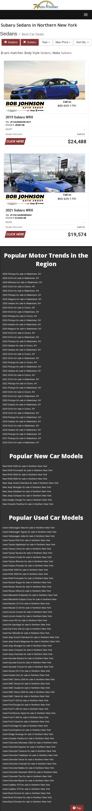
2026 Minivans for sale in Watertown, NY (22, 282)
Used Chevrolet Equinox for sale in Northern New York (29, 747)
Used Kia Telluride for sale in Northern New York (26, 633)
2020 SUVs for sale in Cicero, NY (19, 392)
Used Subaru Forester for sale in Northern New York (28, 565)
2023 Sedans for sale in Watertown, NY (22, 350)
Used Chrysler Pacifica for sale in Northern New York (28, 738)
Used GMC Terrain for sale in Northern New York (26, 683)
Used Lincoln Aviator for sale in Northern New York (27, 616)
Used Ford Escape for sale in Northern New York (26, 704)
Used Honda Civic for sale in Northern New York (26, 675)
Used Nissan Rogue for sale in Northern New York (27, 582)
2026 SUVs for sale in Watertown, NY (21, 278)
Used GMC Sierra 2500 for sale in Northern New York (29, 692)
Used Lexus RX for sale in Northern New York (25, 620)
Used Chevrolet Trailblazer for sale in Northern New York (30, 755)
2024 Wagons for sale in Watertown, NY (22, 328)
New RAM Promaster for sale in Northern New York (27, 470)
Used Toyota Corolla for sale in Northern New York (27, 557)
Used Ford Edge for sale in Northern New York (25, 726)
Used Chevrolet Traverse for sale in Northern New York (29, 751)
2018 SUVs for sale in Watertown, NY (21, 425)
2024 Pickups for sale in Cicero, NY (20, 316)
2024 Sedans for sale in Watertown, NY (22, 324)
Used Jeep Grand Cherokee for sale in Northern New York (31, 637)
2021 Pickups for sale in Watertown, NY (22, 387)
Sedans (10, 42)
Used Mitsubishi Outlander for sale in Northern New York (30, 595)
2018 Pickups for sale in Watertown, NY (22, 434)
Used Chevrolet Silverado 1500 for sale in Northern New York (30, 743)
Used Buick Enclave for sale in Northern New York (27, 801)
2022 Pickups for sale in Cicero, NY (20, 362)
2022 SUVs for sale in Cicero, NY (19, 354)
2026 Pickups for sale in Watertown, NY (22, 274)
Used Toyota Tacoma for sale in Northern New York (27, 553)
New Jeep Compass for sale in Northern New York (27, 495)
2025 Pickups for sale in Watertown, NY (22, 295)
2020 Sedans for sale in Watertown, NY (22, 404)
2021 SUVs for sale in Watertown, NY (21, 379)
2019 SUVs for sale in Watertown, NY (21, 413)
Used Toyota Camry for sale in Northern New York (27, 548)
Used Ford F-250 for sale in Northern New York (25, 709)
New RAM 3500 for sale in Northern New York (25, 478)
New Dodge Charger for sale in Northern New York (27, 500)
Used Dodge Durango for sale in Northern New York (28, 734)
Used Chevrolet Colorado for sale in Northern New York (29, 763)
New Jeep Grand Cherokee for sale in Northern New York (30, 483)
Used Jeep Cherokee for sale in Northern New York (27, 654)
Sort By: (82, 42)
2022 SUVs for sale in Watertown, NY (21, 358)
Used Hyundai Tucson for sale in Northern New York (28, 666)
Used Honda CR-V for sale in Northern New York (26, 671)
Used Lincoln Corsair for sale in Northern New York (27, 612)
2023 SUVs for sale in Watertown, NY (21, 337)
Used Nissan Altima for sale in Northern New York (27, 591)
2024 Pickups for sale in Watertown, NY (22, 320)
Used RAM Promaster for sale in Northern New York (28, 578)
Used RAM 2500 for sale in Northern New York (25, 574)
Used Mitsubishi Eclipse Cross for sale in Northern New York (29, 600)
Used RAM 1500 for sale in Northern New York (25, 570)
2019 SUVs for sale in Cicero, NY (19, 409)
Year (46, 42)
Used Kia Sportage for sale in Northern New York (26, 624)
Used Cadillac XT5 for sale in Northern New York (26, 785)
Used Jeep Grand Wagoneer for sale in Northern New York (31, 641)
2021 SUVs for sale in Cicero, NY (19, 375)
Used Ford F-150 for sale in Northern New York (25, 700)
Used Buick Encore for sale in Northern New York (26, 793)
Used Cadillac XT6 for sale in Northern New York (26, 789)
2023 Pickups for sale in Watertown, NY (22, 341)
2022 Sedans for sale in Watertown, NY (22, 371)
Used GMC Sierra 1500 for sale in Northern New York (29, 679)
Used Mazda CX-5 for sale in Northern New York (26, 603)
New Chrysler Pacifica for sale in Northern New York (28, 504)
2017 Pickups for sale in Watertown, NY (22, 438)
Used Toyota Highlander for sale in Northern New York (29, 544)
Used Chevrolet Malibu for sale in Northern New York (28, 768)
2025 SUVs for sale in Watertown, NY (21, 290)
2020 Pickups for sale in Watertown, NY (22, 400)
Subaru (29, 42)
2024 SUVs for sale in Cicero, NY (19, 307)
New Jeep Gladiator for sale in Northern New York (27, 491)
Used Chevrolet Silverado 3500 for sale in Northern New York (30, 773)
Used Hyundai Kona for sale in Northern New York (27, 662)
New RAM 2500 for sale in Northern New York (25, 474)
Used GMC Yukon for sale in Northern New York (26, 696)
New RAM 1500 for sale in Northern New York (25, 466)
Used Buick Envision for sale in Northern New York (27, 797)
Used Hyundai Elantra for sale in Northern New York (28, 658)
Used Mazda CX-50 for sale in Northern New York (27, 607)
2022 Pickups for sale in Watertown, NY (22, 366)
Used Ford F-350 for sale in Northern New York (25, 717)
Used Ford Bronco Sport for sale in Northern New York (29, 713)
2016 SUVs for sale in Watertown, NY (21, 442)
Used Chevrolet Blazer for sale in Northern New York (28, 780)
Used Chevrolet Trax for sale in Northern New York (27, 776)
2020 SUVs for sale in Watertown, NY (21, 396)
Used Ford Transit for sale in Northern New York (26, 721)
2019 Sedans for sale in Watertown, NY (22, 421)
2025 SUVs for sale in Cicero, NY (19, 286)
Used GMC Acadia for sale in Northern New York (26, 688)
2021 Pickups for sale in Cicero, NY (20, 383)
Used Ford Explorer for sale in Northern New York (27, 730)
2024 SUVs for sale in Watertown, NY (21, 312)
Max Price (63, 42)
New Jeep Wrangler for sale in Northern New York (27, 487)
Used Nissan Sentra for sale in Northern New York (27, 586)
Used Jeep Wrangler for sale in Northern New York (27, 645)
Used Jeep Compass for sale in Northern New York (27, 650)
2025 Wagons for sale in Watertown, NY (22, 299)
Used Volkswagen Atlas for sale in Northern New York (29, 527)
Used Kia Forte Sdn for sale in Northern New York (27, 629)
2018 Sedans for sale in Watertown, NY (22, 430)
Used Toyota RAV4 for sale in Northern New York (26, 540)
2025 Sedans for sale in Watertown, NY (22, 303)
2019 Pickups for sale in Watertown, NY (22, 417)
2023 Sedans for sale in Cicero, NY (20, 345)
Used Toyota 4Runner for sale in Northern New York (28, 561)
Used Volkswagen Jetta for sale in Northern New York (29, 536)
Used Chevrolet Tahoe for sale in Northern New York (28, 759)
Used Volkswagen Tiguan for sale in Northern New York (29, 532)
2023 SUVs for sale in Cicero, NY (19, 333)
